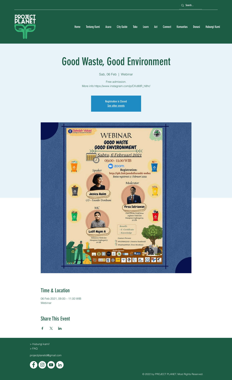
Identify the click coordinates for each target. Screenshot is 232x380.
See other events (116, 105)
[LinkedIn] (60, 365)
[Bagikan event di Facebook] (42, 328)
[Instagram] (42, 365)
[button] (93, 26)
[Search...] (190, 5)
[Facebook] (33, 365)
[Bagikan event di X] (51, 328)
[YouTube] (51, 365)
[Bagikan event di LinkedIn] (60, 328)
